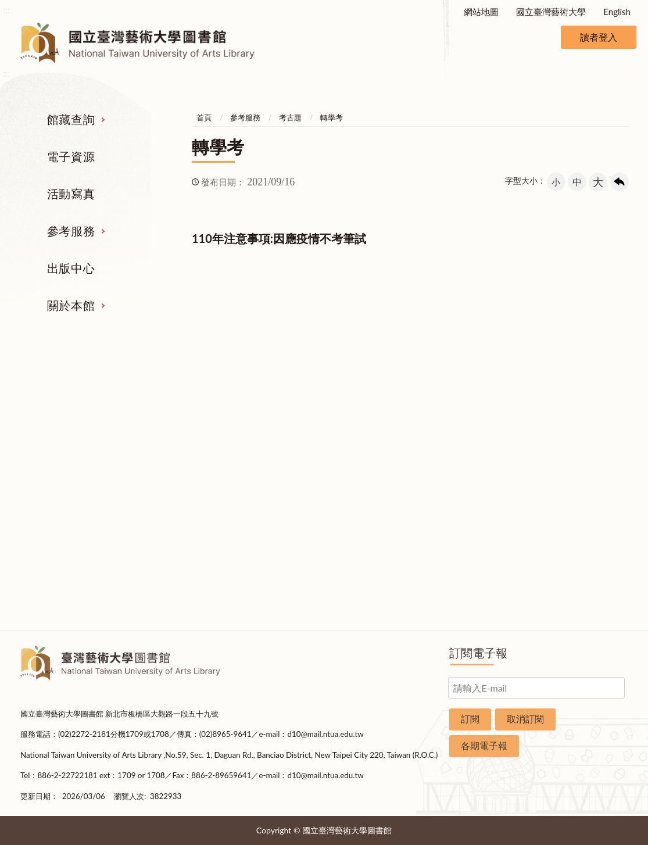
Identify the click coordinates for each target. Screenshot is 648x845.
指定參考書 (376, 406)
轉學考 (331, 117)
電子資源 (71, 156)
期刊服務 (61, 406)
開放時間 (587, 515)
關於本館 (71, 305)
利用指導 (376, 471)
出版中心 (71, 268)
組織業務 (587, 406)
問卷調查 (587, 602)
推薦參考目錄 (376, 493)
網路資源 (61, 471)
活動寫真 (71, 193)
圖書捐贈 (587, 580)
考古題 (290, 117)
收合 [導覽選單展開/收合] (618, 346)
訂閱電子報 (478, 653)
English (617, 11)
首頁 (204, 117)
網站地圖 (481, 11)
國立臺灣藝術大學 (551, 11)
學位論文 (61, 493)
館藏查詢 (71, 119)
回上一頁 (619, 182)
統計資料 (587, 471)
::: (6, 9)
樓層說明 (587, 427)
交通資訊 (587, 537)
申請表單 (587, 558)
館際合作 (376, 427)
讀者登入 (598, 36)
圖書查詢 (61, 427)
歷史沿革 (587, 450)
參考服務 (71, 231)
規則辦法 (587, 493)
